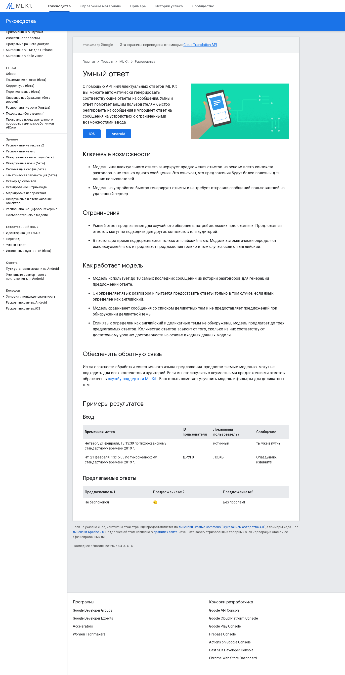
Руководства (21, 21)
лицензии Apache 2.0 (88, 532)
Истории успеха (169, 6)
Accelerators (83, 626)
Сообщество (203, 6)
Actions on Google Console (230, 642)
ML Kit (24, 5)
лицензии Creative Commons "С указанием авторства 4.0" (222, 527)
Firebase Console (222, 634)
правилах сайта (165, 532)
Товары (107, 61)
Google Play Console (225, 626)
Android (118, 134)
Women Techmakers (89, 634)
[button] (32, 50)
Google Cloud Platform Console (233, 618)
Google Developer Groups (92, 610)
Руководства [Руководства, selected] (59, 6)
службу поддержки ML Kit (132, 378)
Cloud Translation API (200, 45)
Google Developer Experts (93, 618)
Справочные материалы (100, 6)
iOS (92, 134)
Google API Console (224, 610)
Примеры (138, 6)
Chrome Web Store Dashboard (233, 658)
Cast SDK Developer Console (231, 650)
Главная (89, 61)
